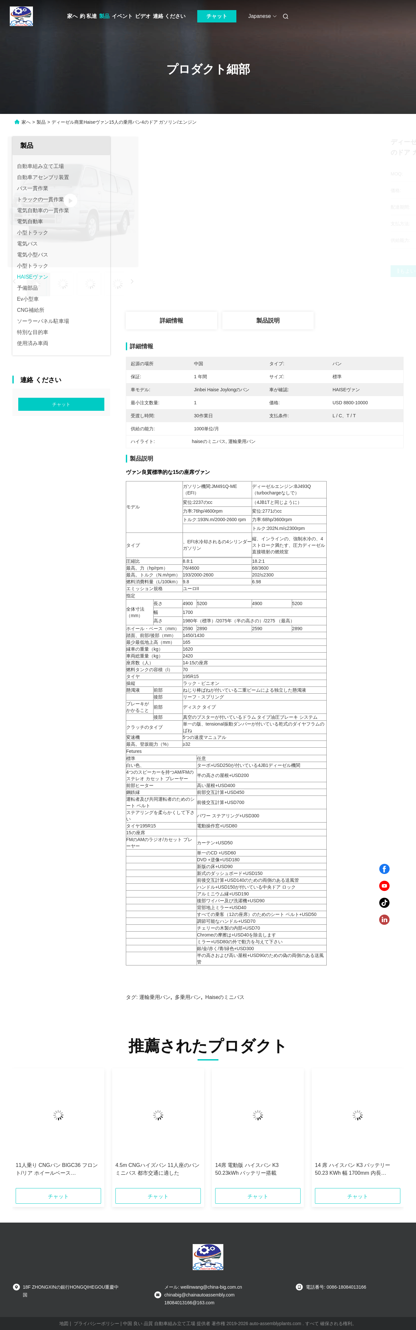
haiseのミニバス (225, 997)
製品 (104, 16)
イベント (122, 16)
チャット (216, 16)
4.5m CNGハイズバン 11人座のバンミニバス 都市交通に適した (157, 1169)
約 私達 (88, 16)
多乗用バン (188, 997)
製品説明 (268, 320)
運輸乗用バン (155, 997)
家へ (72, 16)
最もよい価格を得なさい (299, 271)
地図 (63, 1323)
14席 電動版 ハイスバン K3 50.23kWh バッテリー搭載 (247, 1169)
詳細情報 (171, 320)
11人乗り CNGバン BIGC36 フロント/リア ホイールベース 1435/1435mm (57, 1169)
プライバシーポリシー (96, 1323)
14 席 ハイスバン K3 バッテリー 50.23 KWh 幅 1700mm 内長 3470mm (352, 1169)
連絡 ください (169, 16)
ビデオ (143, 16)
